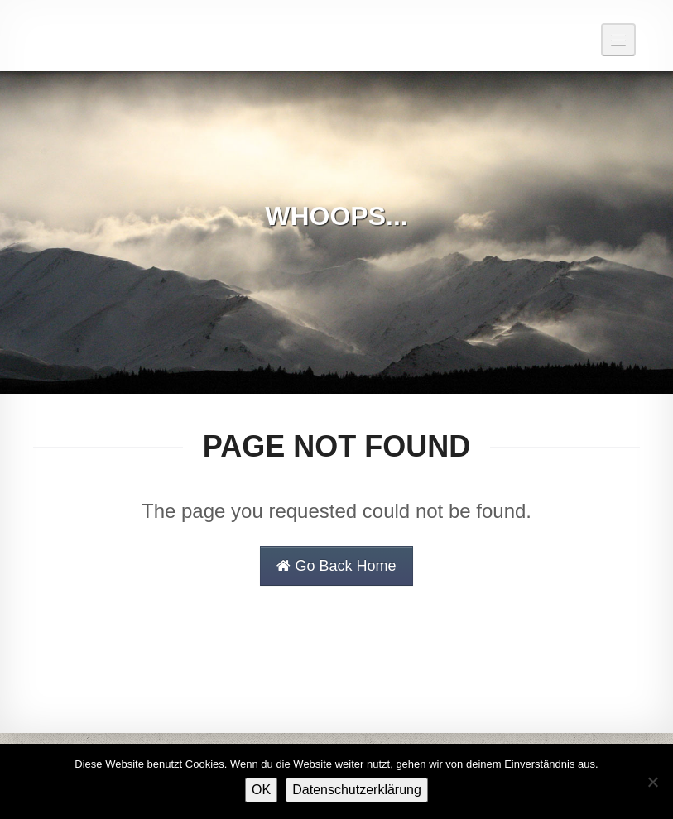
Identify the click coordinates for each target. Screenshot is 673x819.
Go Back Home (336, 566)
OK (261, 790)
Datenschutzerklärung (356, 790)
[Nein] (652, 782)
